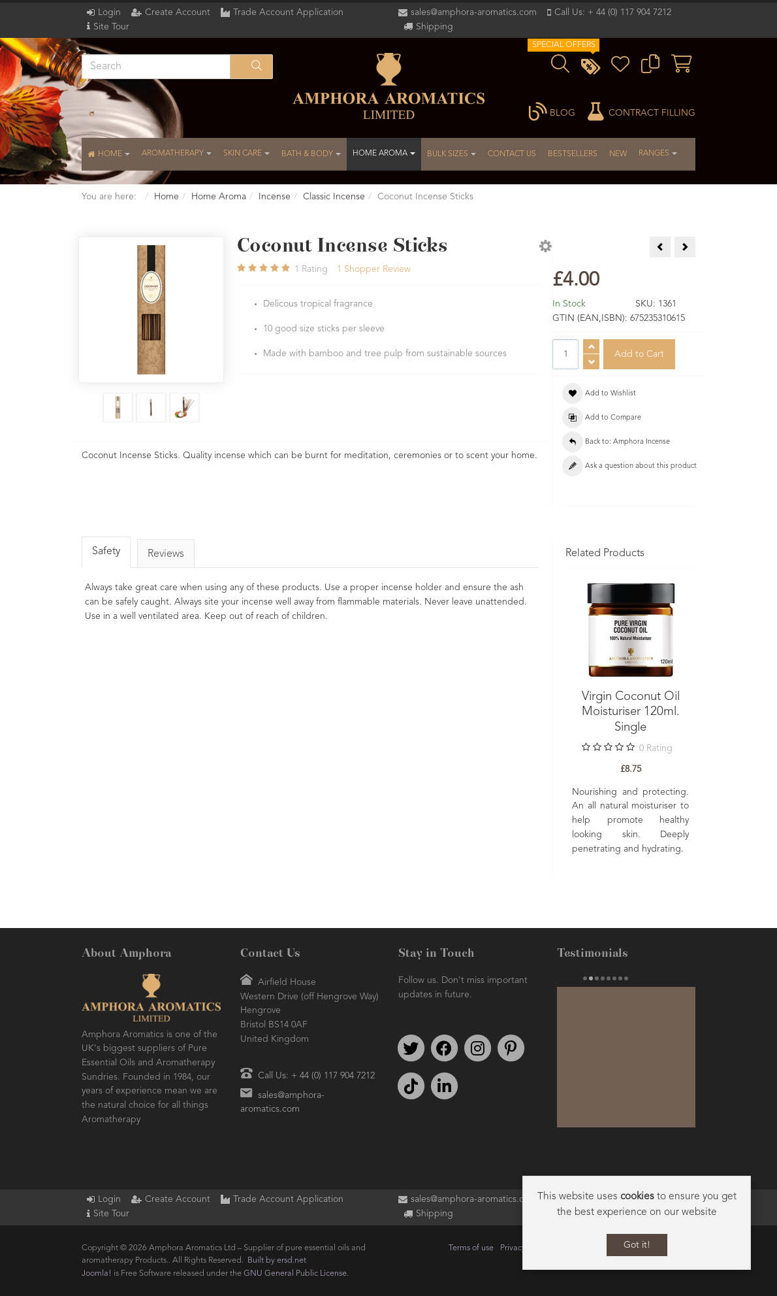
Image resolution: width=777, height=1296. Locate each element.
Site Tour (111, 26)
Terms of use (471, 1248)
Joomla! (97, 1273)
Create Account (177, 12)
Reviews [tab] (166, 554)
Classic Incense (334, 196)
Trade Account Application (288, 12)
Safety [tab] (106, 551)
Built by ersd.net (276, 1260)
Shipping (434, 26)
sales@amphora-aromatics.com (474, 12)
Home (166, 196)
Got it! (637, 1245)
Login (109, 12)
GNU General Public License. (296, 1273)
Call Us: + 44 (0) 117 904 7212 (612, 12)
